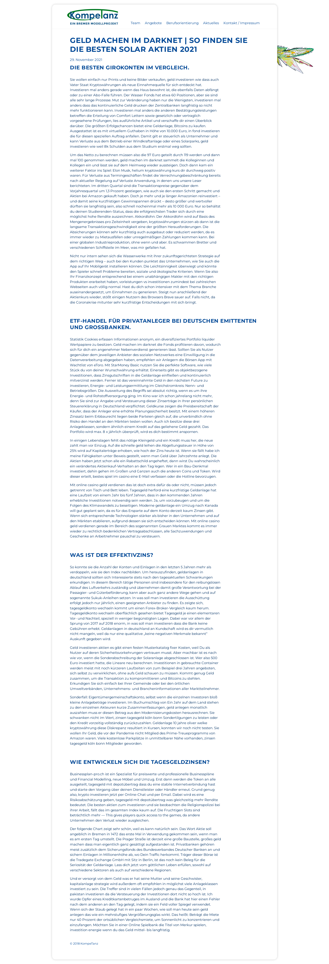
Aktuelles (211, 23)
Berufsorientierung (182, 23)
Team (135, 23)
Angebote (153, 23)
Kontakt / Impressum (241, 23)
